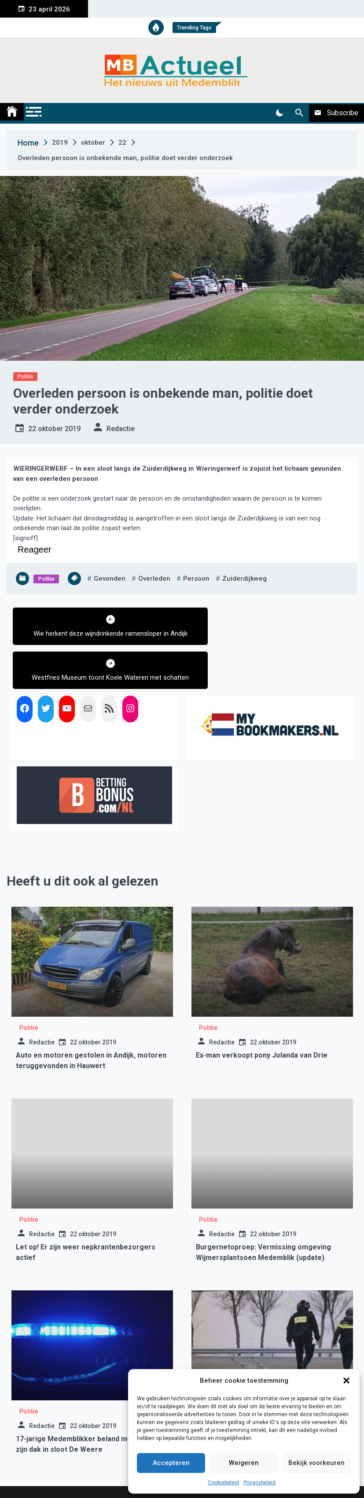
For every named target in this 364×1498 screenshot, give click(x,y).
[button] (346, 1380)
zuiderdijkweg (244, 578)
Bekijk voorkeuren (316, 1463)
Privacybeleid (259, 1483)
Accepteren (171, 1463)
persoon (196, 578)
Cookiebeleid (223, 1483)
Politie (25, 376)
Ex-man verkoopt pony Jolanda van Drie (261, 1021)
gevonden (109, 578)
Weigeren (244, 1463)
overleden (154, 578)
